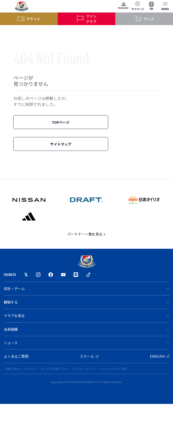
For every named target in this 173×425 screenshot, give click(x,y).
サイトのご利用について (55, 369)
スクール (89, 356)
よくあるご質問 (16, 356)
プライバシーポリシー (83, 369)
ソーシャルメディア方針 (113, 369)
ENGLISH (159, 356)
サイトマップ (60, 144)
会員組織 (86, 329)
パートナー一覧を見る (86, 233)
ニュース (86, 342)
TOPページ (61, 122)
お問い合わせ (12, 369)
